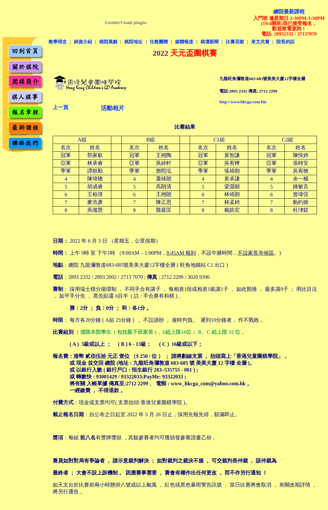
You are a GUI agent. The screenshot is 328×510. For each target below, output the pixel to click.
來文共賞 (260, 41)
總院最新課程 (289, 11)
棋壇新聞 (209, 41)
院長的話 (285, 41)
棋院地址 (133, 41)
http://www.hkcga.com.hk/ (243, 101)
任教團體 (159, 41)
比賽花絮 (235, 41)
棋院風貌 (108, 41)
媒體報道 (184, 41)
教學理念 (57, 41)
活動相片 (112, 108)
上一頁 (60, 107)
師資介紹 (83, 41)
